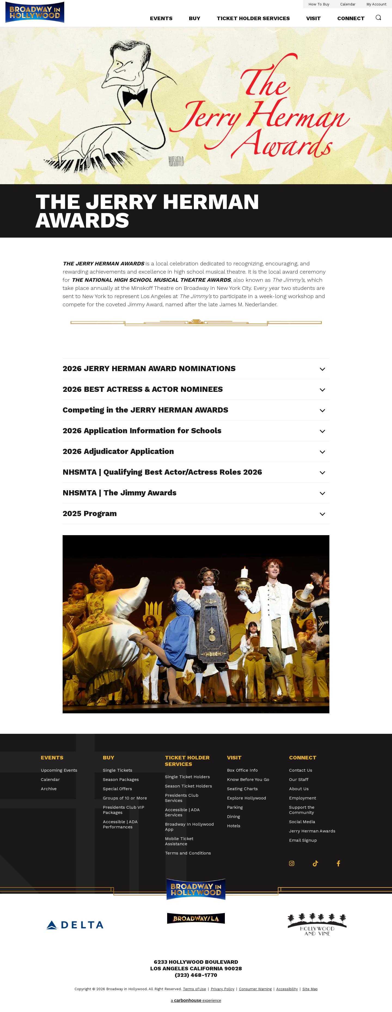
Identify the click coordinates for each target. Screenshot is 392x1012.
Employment (302, 798)
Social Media (302, 821)
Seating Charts (242, 788)
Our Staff (298, 779)
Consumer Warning (255, 989)
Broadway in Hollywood (34, 13)
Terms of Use (194, 989)
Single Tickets (117, 770)
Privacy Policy (222, 989)
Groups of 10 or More (125, 798)
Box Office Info (242, 770)
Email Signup (303, 840)
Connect (351, 18)
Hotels (233, 825)
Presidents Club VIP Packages (123, 810)
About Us (299, 788)
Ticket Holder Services (253, 18)
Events (161, 18)
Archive (49, 788)
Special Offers (117, 788)
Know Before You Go (248, 779)
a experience (196, 1000)
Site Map (310, 989)
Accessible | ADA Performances (120, 824)
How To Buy (318, 4)
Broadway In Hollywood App (189, 827)
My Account (376, 4)
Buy (194, 18)
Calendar (348, 4)
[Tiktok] (315, 863)
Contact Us (300, 770)
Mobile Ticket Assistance (179, 841)
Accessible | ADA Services (182, 812)
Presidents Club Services (181, 798)
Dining (233, 816)
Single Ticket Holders (187, 776)
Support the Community (301, 810)
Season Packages (121, 779)
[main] (196, 380)
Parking (235, 807)
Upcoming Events (59, 770)
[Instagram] (291, 863)
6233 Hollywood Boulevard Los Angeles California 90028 (196, 965)
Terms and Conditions (188, 853)
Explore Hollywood (246, 798)
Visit (313, 18)
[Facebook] (338, 863)
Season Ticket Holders (188, 786)
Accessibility (287, 989)
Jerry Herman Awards (312, 831)
